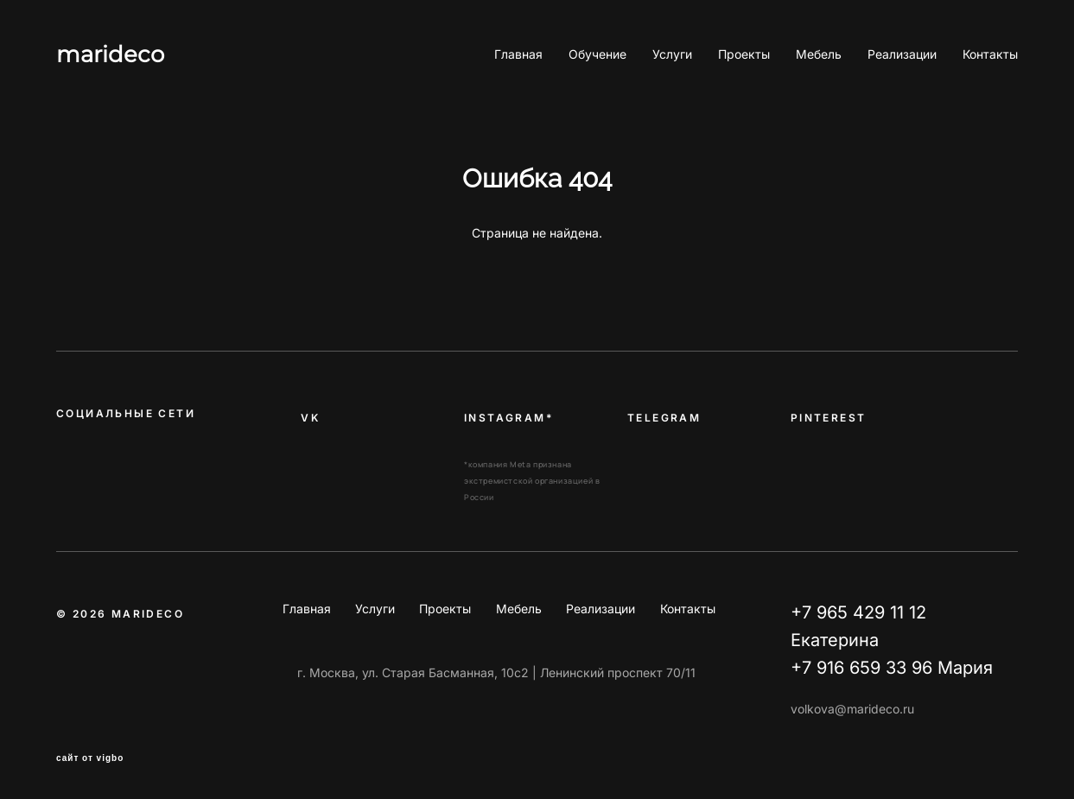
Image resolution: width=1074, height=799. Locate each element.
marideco (110, 54)
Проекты (744, 54)
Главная (518, 54)
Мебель (819, 54)
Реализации (902, 54)
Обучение (597, 54)
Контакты (990, 54)
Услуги (672, 54)
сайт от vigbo (90, 758)
